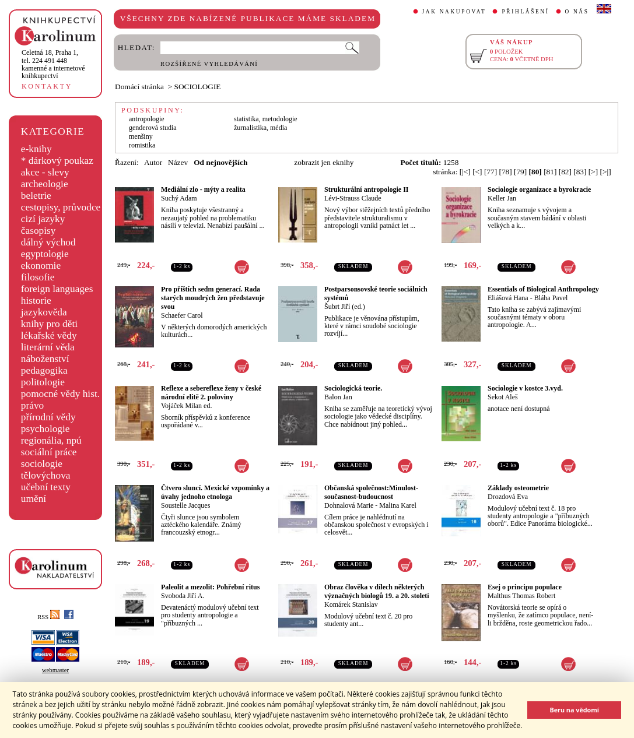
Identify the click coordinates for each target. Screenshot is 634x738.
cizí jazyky (43, 218)
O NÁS (577, 12)
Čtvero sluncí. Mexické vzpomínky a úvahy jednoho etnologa (215, 492)
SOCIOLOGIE (197, 86)
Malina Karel (397, 505)
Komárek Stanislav (351, 604)
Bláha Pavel (551, 298)
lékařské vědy (49, 335)
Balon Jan (338, 397)
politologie (43, 382)
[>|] (605, 171)
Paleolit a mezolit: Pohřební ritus (210, 587)
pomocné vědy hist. (60, 393)
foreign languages (57, 288)
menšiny (141, 136)
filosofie (38, 277)
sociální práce (49, 452)
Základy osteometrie (518, 488)
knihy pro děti (49, 323)
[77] (490, 171)
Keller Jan (502, 198)
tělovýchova (46, 475)
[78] (505, 171)
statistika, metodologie (265, 119)
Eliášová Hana (508, 298)
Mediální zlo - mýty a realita (203, 189)
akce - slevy (45, 172)
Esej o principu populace (525, 587)
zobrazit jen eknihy (323, 162)
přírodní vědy (48, 417)
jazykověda (44, 312)
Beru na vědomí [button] (574, 709)
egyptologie (45, 253)
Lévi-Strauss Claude (352, 198)
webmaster (55, 670)
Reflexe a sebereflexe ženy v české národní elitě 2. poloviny (211, 392)
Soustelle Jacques (185, 505)
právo (32, 405)
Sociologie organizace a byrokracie (539, 189)
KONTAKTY (47, 86)
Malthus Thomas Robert (521, 596)
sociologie (41, 463)
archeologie (44, 183)
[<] (477, 171)
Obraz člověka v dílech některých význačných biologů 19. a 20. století (376, 591)
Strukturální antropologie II (366, 189)
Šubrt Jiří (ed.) (344, 307)
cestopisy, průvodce (61, 207)
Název (178, 162)
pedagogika (44, 370)
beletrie (36, 195)
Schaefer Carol (182, 315)
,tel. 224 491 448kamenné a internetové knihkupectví (53, 64)
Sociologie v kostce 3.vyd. (525, 388)
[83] (579, 171)
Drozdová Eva (508, 497)
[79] (520, 171)
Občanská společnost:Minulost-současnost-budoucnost (371, 492)
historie (36, 300)
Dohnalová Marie (348, 505)
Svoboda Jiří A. (182, 596)
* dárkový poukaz (57, 160)
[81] (550, 171)
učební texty (46, 487)
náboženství (45, 358)
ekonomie (41, 265)
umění (33, 498)
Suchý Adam (179, 198)
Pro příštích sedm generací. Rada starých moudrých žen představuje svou (213, 298)
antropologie (146, 119)
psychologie (45, 428)
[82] (565, 171)
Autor (153, 162)
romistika (142, 145)
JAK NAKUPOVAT (454, 12)
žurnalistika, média (260, 128)
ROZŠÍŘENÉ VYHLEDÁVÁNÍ (209, 64)
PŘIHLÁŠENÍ (525, 12)
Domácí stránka (139, 86)
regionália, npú (51, 440)
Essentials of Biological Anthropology (543, 289)
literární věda (48, 347)
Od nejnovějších (220, 162)
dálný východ (48, 242)
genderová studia (153, 128)
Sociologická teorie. (353, 388)
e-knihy (36, 148)
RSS (48, 617)
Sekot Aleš (503, 397)
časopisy (38, 230)
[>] (593, 171)
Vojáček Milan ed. (186, 406)
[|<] (465, 171)
